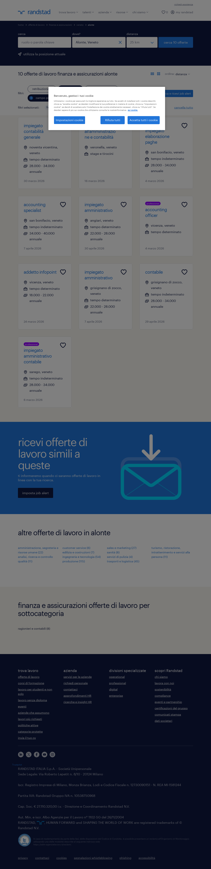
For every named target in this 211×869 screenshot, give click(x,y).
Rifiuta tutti (112, 120)
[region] (106, 108)
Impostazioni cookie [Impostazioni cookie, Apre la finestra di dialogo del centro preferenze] (69, 120)
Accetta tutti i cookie (144, 120)
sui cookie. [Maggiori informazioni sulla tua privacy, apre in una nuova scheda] (133, 110)
